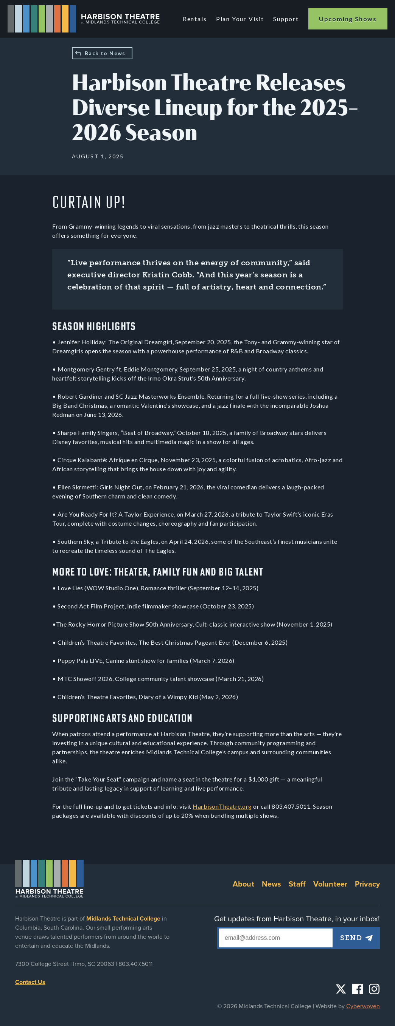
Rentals (196, 18)
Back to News (105, 53)
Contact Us (30, 982)
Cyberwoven (363, 1006)
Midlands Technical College (123, 918)
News (271, 884)
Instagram (374, 989)
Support (286, 18)
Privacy (367, 884)
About (243, 884)
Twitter (341, 989)
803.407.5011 (135, 964)
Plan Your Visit (240, 18)
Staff (297, 884)
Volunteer (330, 884)
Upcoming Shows (348, 18)
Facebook (357, 989)
